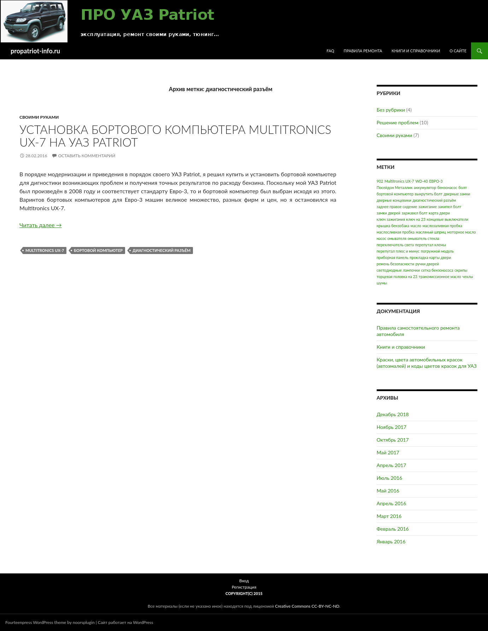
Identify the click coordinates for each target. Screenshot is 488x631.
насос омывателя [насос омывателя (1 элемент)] (391, 238)
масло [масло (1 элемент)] (416, 225)
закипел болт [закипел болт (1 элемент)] (449, 206)
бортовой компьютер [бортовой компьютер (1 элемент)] (395, 193)
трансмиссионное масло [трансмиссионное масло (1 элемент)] (440, 276)
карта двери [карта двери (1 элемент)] (439, 213)
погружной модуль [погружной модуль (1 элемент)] (437, 251)
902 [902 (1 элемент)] (380, 181)
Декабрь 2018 (393, 414)
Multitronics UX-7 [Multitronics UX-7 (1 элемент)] (399, 181)
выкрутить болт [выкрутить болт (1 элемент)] (428, 193)
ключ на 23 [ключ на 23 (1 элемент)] (415, 219)
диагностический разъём (161, 250)
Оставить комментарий (86, 155)
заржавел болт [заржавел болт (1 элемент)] (415, 213)
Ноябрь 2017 (391, 427)
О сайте (457, 50)
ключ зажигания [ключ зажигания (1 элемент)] (391, 219)
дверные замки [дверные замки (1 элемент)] (457, 193)
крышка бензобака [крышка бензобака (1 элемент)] (393, 225)
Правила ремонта (363, 50)
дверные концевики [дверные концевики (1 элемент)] (394, 200)
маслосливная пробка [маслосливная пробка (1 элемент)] (395, 232)
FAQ (330, 50)
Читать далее (40, 225)
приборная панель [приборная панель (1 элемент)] (392, 257)
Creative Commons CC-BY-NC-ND (307, 606)
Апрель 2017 (391, 465)
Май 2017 (388, 452)
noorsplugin (84, 622)
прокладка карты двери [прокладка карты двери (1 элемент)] (430, 257)
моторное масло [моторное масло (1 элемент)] (461, 232)
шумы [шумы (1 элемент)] (382, 283)
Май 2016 (388, 491)
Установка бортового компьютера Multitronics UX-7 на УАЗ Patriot (175, 135)
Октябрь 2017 (393, 440)
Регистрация (244, 587)
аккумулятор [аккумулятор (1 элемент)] (425, 187)
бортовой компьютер (98, 250)
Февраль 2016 (393, 529)
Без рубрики (391, 110)
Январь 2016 (391, 541)
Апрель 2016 (391, 503)
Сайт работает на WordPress (125, 622)
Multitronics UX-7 (44, 250)
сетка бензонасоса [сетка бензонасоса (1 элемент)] (437, 270)
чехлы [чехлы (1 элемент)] (467, 276)
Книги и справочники (416, 50)
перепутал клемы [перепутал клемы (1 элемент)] (430, 244)
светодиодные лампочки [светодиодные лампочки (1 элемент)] (398, 270)
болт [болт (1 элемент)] (462, 187)
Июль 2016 (389, 478)
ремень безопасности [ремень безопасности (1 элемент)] (395, 263)
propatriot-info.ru (35, 51)
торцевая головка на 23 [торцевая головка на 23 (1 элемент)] (397, 276)
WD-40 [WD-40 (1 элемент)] (421, 181)
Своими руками (39, 117)
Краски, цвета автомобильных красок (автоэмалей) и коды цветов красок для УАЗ (427, 362)
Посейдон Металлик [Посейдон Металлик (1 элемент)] (395, 187)
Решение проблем (397, 122)
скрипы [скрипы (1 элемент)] (460, 270)
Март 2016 (389, 516)
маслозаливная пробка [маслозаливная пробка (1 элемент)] (442, 225)
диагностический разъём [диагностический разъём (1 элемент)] (434, 200)
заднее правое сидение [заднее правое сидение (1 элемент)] (397, 206)
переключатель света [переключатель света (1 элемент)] (395, 244)
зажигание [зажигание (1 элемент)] (427, 206)
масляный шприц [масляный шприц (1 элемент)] (431, 232)
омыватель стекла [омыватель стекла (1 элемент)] (423, 238)
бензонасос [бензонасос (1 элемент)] (447, 187)
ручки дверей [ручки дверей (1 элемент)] (427, 263)
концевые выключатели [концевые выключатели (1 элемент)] (448, 219)
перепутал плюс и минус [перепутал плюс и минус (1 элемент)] (398, 251)
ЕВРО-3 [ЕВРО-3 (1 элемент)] (435, 181)
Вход (244, 580)
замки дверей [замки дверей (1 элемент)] (388, 213)
